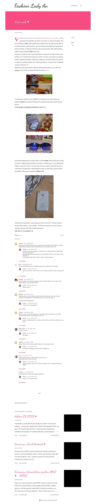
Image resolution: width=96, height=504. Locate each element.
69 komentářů (23, 494)
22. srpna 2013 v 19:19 (32, 268)
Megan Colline (22, 328)
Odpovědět (22, 261)
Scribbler (21, 342)
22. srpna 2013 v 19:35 (32, 361)
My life (72, 45)
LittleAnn (21, 279)
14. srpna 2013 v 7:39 (28, 279)
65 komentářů (23, 463)
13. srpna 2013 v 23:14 (28, 243)
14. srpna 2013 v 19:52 (27, 355)
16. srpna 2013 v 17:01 (29, 372)
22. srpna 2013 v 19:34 (32, 376)
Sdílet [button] (73, 37)
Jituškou (17, 70)
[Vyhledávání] (73, 5)
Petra (20, 355)
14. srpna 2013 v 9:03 (28, 294)
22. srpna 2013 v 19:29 (32, 318)
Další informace (54, 435)
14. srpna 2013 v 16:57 (31, 328)
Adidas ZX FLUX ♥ (26, 416)
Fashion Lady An (31, 5)
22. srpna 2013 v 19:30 (32, 333)
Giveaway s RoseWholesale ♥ (30, 444)
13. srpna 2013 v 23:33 (27, 264)
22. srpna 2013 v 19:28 (32, 285)
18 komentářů (23, 435)
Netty (20, 264)
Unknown (21, 243)
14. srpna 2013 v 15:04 (28, 312)
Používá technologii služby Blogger (48, 500)
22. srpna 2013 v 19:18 (32, 249)
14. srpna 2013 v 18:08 (28, 342)
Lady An (24, 249)
